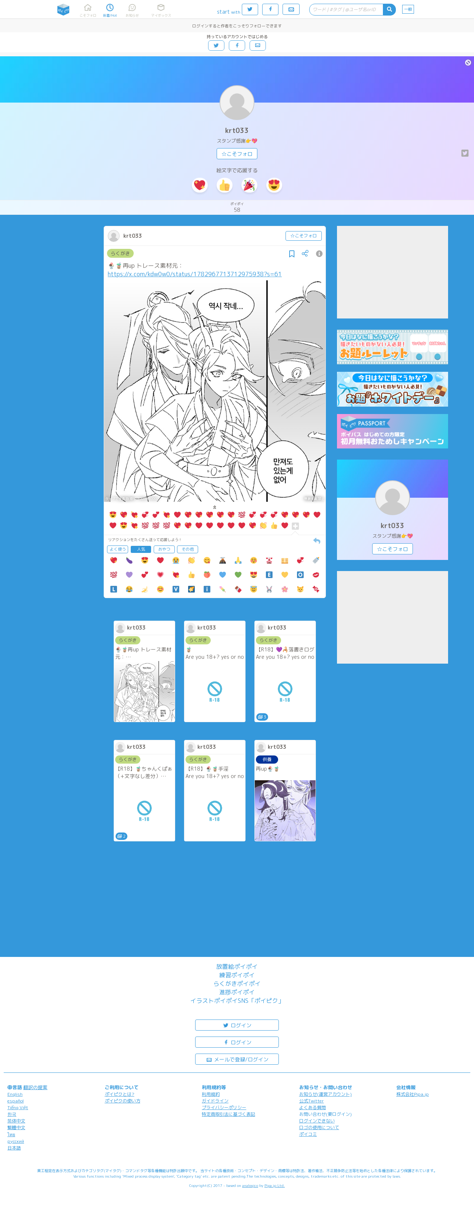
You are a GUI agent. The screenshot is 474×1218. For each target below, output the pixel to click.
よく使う (118, 549)
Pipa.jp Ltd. (274, 1185)
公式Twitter (311, 1101)
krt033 (237, 130)
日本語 (14, 1148)
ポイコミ (308, 1134)
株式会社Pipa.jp (412, 1094)
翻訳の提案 (35, 1087)
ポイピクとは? (119, 1094)
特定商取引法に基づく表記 (228, 1114)
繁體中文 (16, 1127)
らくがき (120, 253)
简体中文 (16, 1121)
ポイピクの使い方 (122, 1101)
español (15, 1101)
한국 (11, 1114)
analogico (250, 1185)
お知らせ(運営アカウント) (325, 1094)
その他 (187, 549)
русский (15, 1141)
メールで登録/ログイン (237, 1059)
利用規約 (211, 1094)
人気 (141, 549)
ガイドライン (215, 1101)
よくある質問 (312, 1107)
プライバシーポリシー (224, 1107)
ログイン (237, 1025)
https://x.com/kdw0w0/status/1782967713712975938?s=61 (195, 274)
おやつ (164, 549)
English (15, 1094)
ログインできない (317, 1121)
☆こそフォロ (237, 153)
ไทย (11, 1134)
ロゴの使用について (319, 1127)
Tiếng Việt (17, 1107)
